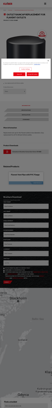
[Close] (48, 61)
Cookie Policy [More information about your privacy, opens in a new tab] (37, 64)
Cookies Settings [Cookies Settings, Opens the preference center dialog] (25, 69)
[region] (26, 69)
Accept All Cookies (32, 74)
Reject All (19, 74)
